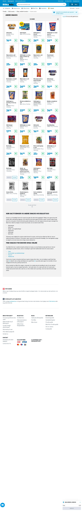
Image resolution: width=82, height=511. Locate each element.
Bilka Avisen (60, 1)
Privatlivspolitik (49, 322)
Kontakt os (5, 334)
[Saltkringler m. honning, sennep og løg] (11, 101)
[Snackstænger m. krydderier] (25, 191)
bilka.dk (4, 1)
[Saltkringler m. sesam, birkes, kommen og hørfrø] (25, 55)
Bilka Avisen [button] (25, 8)
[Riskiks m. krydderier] (52, 101)
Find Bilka (33, 320)
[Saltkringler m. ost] (52, 145)
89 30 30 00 (9, 303)
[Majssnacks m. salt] (11, 55)
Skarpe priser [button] (15, 8)
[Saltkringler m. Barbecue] (38, 168)
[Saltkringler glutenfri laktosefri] (52, 191)
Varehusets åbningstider (37, 317)
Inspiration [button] (42, 8)
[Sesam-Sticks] (11, 191)
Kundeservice (76, 1)
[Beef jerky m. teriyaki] (11, 78)
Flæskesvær (11, 256)
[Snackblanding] (52, 123)
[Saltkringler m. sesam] (25, 123)
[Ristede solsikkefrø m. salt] (25, 101)
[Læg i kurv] (15, 40)
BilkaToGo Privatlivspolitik (52, 324)
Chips (9, 251)
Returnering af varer (7, 329)
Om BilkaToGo (68, 1)
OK (76, 12)
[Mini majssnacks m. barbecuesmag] (38, 78)
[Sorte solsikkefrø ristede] (38, 191)
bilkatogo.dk (11, 1)
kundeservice (13, 301)
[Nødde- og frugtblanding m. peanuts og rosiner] (25, 168)
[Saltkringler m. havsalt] (38, 32)
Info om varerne (49, 326)
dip (9, 261)
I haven (51, 8)
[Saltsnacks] (11, 32)
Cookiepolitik (49, 329)
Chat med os (52, 301)
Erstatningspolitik (50, 317)
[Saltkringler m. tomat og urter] (52, 32)
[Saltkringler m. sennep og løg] (38, 101)
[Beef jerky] (11, 145)
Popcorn (10, 254)
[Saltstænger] (25, 32)
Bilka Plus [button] (34, 8)
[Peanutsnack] (52, 55)
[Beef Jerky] (52, 168)
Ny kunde (72, 8)
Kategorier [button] (6, 8)
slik (35, 261)
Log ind (77, 8)
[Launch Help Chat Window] (2, 505)
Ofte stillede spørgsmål (8, 331)
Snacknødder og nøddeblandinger (16, 253)
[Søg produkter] (64, 4)
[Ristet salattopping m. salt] (38, 145)
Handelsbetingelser (50, 320)
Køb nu (72, 508)
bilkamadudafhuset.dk (20, 1)
